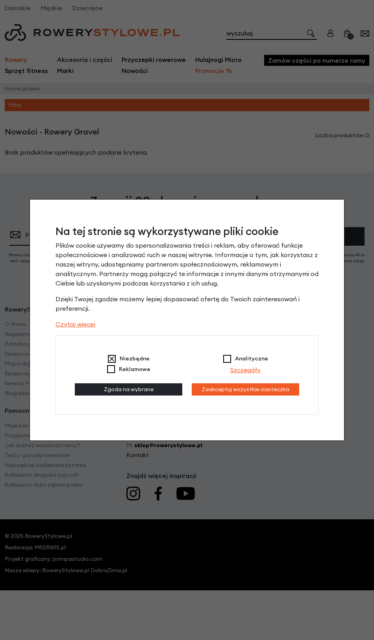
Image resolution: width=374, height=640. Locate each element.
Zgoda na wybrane (129, 389)
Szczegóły (245, 370)
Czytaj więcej (75, 324)
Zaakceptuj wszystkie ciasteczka (245, 389)
